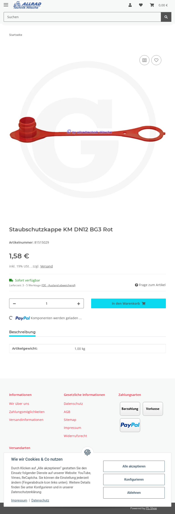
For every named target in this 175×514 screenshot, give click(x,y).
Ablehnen (134, 492)
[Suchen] (166, 17)
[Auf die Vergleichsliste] (144, 60)
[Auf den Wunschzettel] (156, 60)
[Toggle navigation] (6, 3)
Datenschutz (40, 500)
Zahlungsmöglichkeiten (27, 412)
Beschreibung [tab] (22, 332)
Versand (46, 266)
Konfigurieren (134, 479)
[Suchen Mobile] (82, 17)
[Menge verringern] (14, 303)
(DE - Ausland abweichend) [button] (58, 285)
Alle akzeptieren (133, 466)
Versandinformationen (26, 420)
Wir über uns (19, 403)
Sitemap (70, 420)
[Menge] (46, 303)
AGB (67, 412)
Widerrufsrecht (75, 436)
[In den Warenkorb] (12, 49)
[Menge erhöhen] (79, 303)
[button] (130, 5)
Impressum (19, 500)
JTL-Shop (151, 508)
